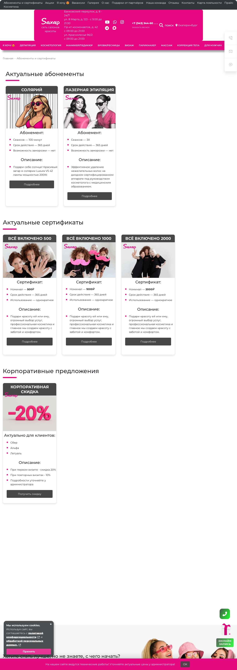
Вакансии (78, 2)
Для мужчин (213, 37)
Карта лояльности (209, 2)
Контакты (188, 2)
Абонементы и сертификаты (23, 2)
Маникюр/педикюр (79, 37)
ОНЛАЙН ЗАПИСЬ (224, 642)
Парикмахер (147, 37)
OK (185, 664)
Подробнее (32, 176)
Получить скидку (29, 486)
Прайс (228, 2)
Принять (29, 651)
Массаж (166, 37)
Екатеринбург (216, 21)
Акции (49, 2)
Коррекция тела (188, 37)
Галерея (93, 2)
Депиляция (28, 37)
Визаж (129, 37)
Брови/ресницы (109, 37)
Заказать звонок (149, 23)
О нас (105, 2)
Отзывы (173, 2)
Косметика (11, 6)
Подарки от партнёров (127, 2)
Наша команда (156, 2)
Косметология (51, 37)
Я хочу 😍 (63, 2)
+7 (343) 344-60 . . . (153, 19)
